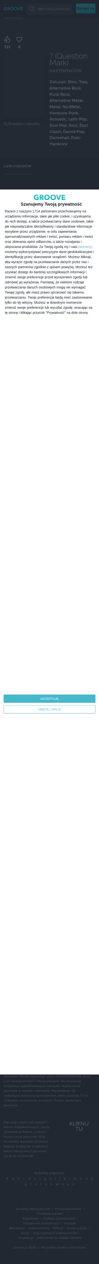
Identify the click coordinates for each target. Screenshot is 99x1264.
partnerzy (85, 246)
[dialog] (49, 632)
